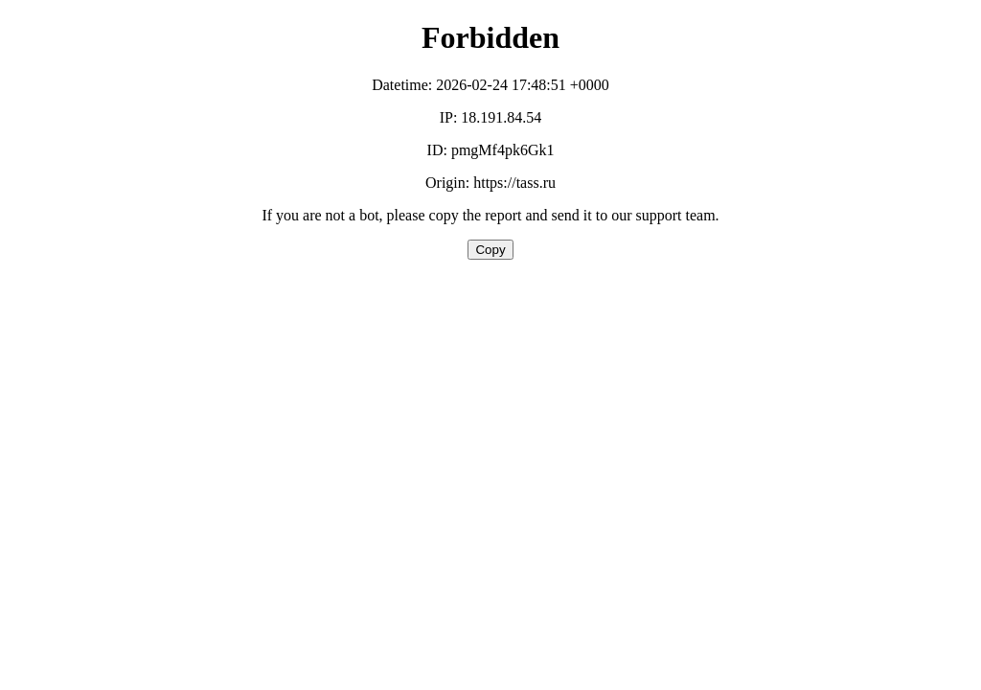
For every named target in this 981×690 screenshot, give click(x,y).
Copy (490, 249)
